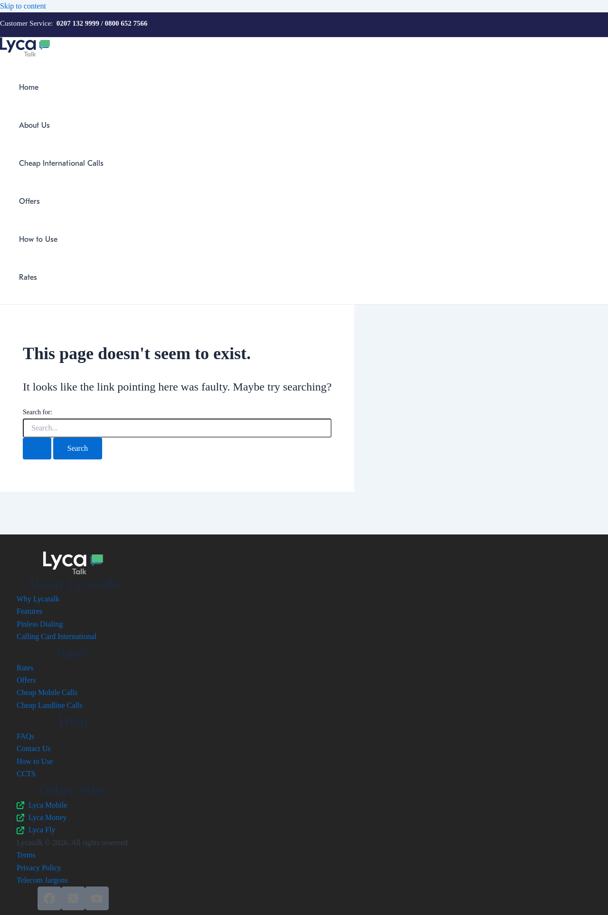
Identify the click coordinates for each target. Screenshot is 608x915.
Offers (29, 201)
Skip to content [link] (23, 6)
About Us (34, 125)
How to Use (38, 239)
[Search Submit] (37, 448)
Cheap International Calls (61, 163)
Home (28, 87)
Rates (28, 277)
